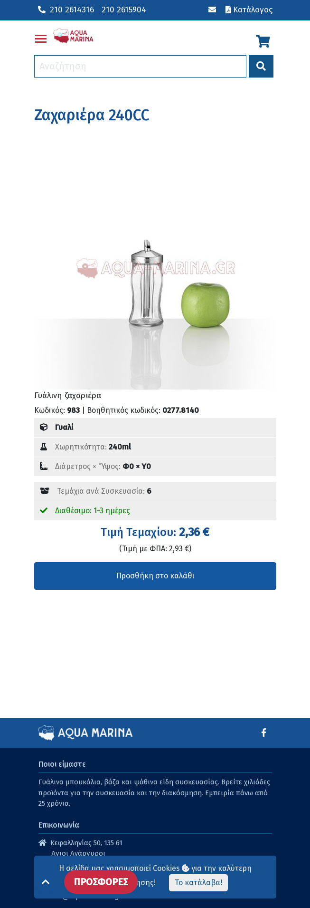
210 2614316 (66, 10)
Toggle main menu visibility (41, 36)
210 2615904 (124, 10)
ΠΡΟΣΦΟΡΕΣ (101, 882)
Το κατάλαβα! (198, 882)
